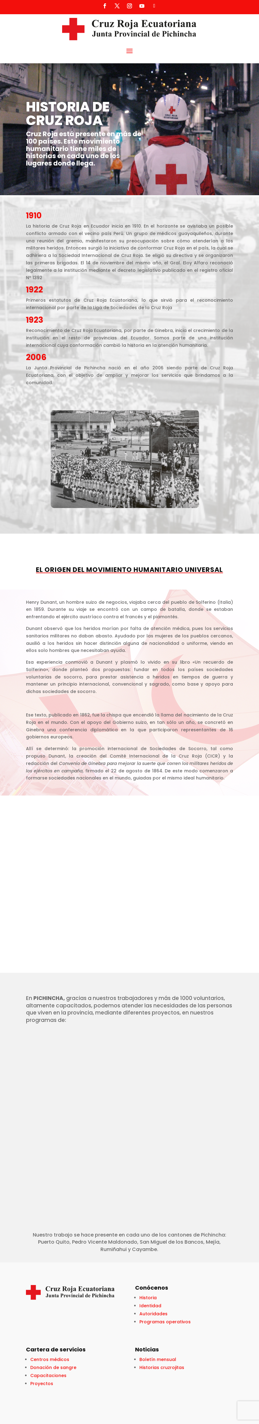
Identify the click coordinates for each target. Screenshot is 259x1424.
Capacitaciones (48, 1375)
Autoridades (153, 1314)
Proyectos (41, 1383)
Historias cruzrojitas (161, 1367)
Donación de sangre (53, 1367)
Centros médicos (49, 1359)
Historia (148, 1298)
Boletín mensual (157, 1359)
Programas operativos (165, 1322)
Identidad (150, 1306)
